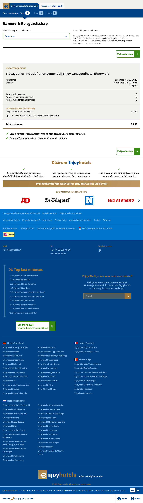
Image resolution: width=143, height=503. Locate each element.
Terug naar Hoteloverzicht (52, 6)
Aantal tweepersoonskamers (13, 30)
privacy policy (120, 490)
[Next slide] (139, 200)
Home (122, 498)
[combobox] (36, 36)
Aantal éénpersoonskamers (86, 30)
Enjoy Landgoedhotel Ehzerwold (24, 6)
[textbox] (36, 36)
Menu (135, 498)
